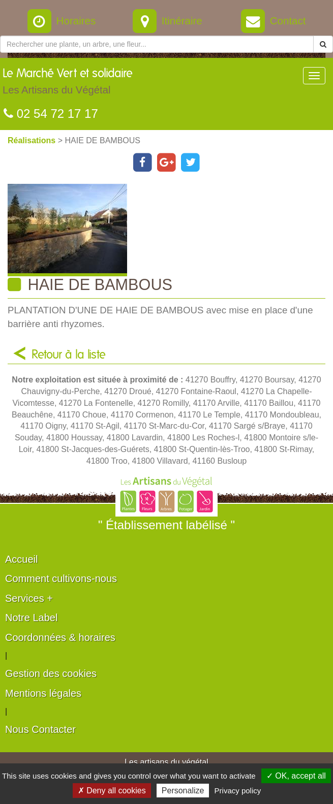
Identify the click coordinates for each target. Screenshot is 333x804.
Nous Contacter (40, 729)
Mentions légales (43, 693)
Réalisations (33, 140)
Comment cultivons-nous (61, 578)
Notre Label (31, 617)
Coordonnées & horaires (60, 637)
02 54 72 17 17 (51, 113)
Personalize (183, 790)
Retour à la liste (69, 355)
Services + (29, 598)
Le (68, 84)
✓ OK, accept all (296, 775)
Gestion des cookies (51, 673)
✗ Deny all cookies (112, 790)
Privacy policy (238, 790)
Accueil (21, 559)
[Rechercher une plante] (157, 44)
